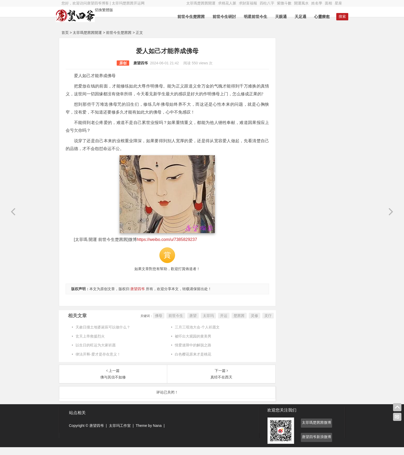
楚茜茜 (230, 323)
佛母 (150, 323)
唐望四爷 (136, 63)
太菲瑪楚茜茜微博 (316, 430)
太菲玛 (199, 323)
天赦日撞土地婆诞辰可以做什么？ (103, 335)
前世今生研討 (219, 16)
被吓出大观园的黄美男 (189, 344)
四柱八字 (267, 3)
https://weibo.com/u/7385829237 (167, 247)
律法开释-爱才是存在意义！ (98, 362)
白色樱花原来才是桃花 (189, 362)
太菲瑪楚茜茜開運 (200, 3)
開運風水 (301, 3)
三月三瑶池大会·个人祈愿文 (193, 335)
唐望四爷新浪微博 (316, 444)
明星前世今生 (250, 16)
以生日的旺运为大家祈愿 (96, 353)
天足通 (295, 16)
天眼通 (275, 16)
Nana (157, 433)
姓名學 (316, 3)
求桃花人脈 (227, 3)
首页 (65, 32)
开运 (215, 323)
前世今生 (167, 323)
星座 (338, 3)
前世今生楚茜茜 (185, 16)
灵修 (246, 323)
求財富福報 (248, 3)
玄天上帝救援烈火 (90, 344)
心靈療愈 (316, 16)
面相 (328, 3)
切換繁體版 (110, 10)
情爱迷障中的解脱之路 (189, 353)
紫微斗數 (284, 3)
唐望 (184, 323)
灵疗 (259, 323)
